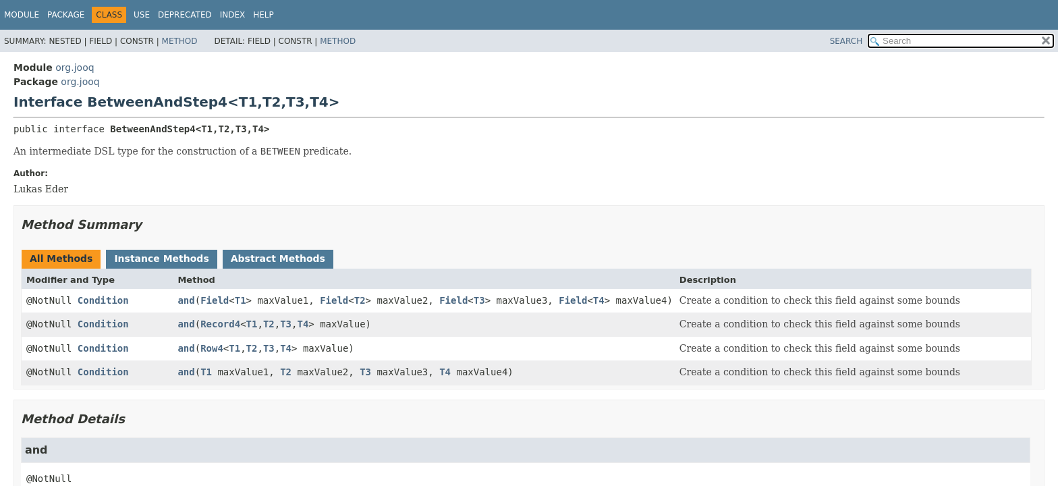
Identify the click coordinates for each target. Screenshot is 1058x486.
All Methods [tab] (61, 258)
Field (214, 300)
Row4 (211, 348)
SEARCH (846, 41)
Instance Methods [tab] (161, 258)
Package (65, 15)
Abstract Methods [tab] (278, 258)
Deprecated (185, 15)
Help (263, 15)
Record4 (220, 324)
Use (142, 15)
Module (21, 15)
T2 (360, 300)
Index (233, 15)
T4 (599, 300)
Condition (103, 300)
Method (180, 41)
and (185, 300)
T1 (240, 300)
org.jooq (74, 67)
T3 (479, 300)
